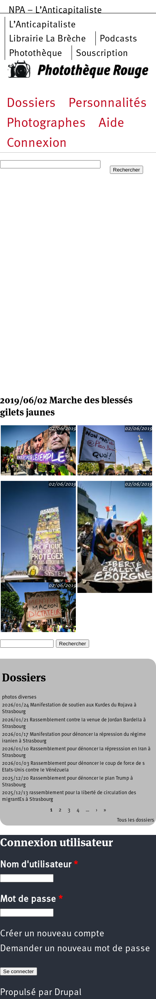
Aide (111, 123)
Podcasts (118, 39)
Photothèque (35, 53)
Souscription (102, 53)
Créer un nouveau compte (52, 934)
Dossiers (31, 103)
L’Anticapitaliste (42, 25)
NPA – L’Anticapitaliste (55, 10)
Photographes (46, 123)
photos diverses (19, 697)
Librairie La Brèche (47, 39)
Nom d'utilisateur (39, 865)
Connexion (37, 143)
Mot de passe (31, 899)
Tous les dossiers (135, 820)
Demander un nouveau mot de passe (75, 949)
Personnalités (107, 103)
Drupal (67, 992)
